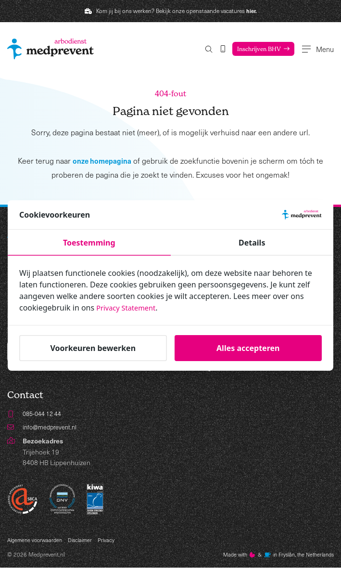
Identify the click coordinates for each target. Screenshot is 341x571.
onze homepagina (102, 161)
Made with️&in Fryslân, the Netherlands (272, 557)
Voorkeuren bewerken (93, 348)
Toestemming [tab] (89, 242)
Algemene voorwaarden (37, 542)
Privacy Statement (129, 307)
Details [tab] (252, 242)
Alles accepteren (247, 348)
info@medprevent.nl (52, 428)
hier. (251, 10)
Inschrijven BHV (244, 48)
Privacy (114, 542)
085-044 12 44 (44, 414)
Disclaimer (86, 542)
